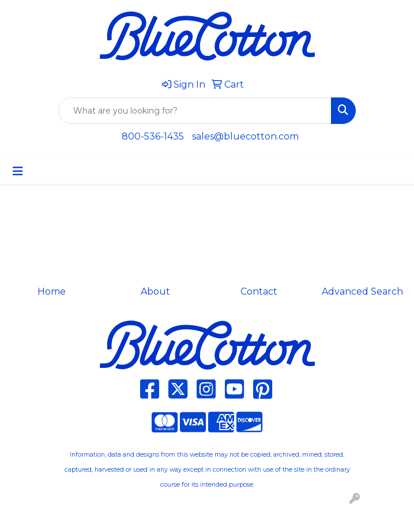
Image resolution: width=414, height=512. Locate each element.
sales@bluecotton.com (245, 136)
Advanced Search (362, 291)
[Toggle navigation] (18, 171)
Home (51, 291)
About (155, 291)
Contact (258, 291)
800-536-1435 (153, 136)
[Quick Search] (195, 110)
